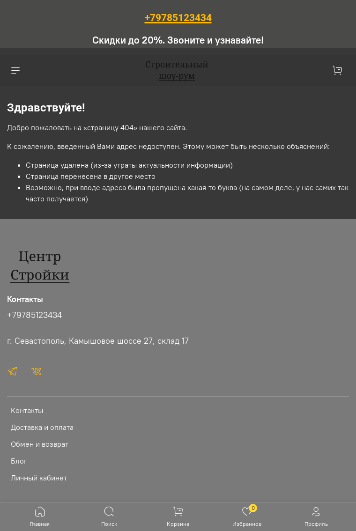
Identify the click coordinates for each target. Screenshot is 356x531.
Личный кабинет (39, 477)
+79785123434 (34, 315)
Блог (19, 460)
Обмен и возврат (39, 444)
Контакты (27, 410)
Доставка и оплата (42, 427)
